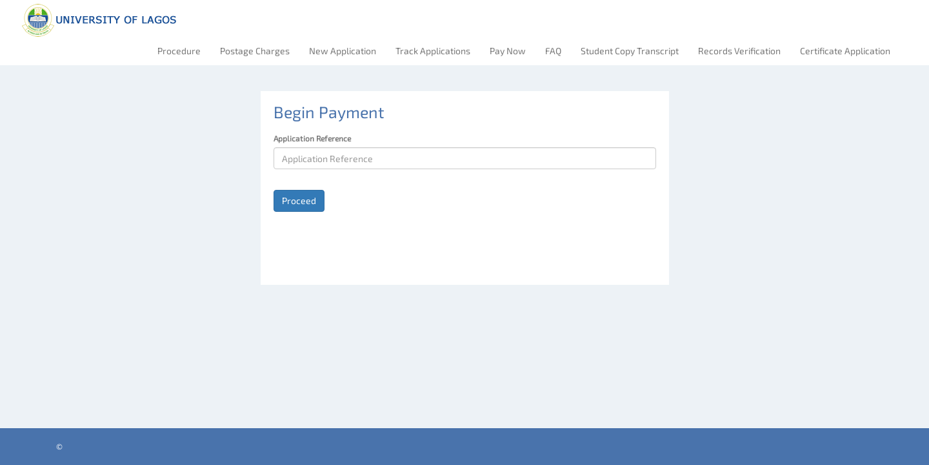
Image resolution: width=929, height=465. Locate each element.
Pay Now (508, 50)
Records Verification (739, 50)
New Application (342, 50)
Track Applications (432, 50)
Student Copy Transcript (630, 50)
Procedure (179, 50)
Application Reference (312, 138)
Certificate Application (845, 50)
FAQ (553, 50)
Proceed (299, 200)
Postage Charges (255, 50)
